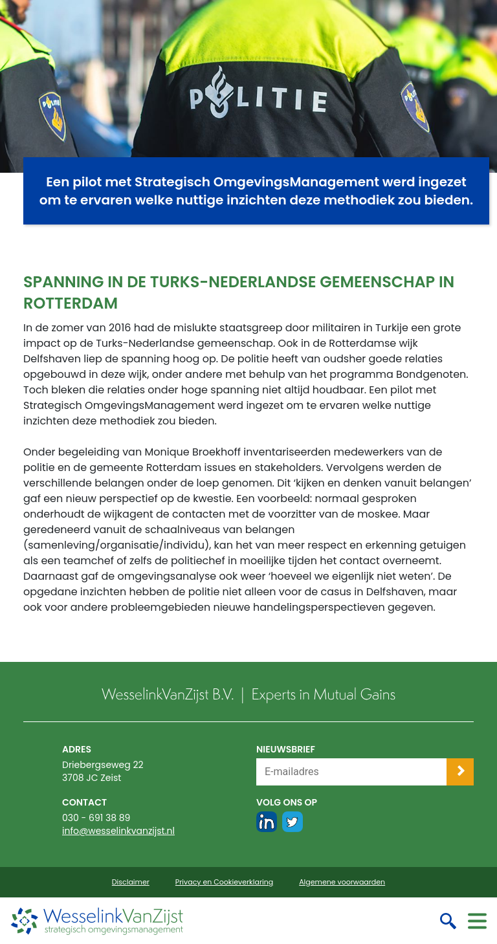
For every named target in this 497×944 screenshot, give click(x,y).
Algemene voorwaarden (342, 882)
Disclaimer (130, 882)
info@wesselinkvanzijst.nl (118, 830)
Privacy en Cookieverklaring (224, 882)
